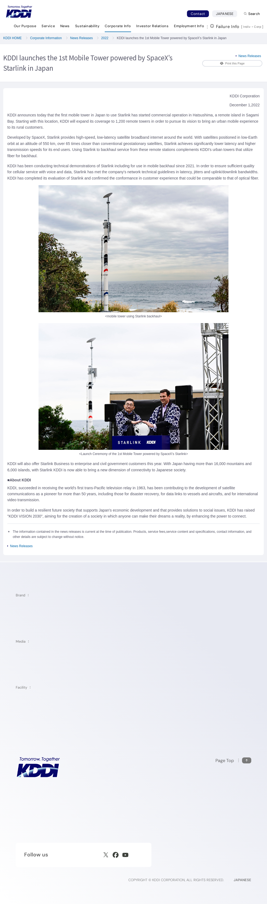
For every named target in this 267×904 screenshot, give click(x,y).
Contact (198, 13)
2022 (105, 38)
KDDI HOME (12, 38)
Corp (258, 27)
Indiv (247, 27)
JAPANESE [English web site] (242, 880)
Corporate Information (46, 38)
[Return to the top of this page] (233, 760)
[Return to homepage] (19, 11)
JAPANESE (226, 13)
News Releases (81, 38)
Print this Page (232, 63)
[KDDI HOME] (38, 767)
